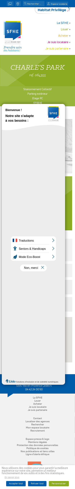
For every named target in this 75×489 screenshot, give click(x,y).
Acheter (63, 35)
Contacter (37, 209)
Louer (64, 29)
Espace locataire (59, 4)
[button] (25, 4)
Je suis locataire (57, 42)
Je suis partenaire (56, 48)
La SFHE (62, 23)
